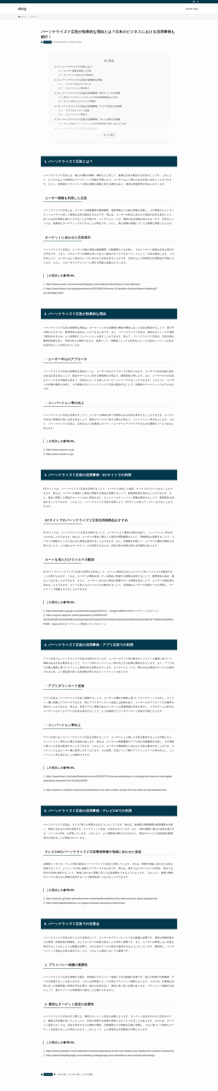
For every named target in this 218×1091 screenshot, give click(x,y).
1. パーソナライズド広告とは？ (75, 66)
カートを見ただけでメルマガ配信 (80, 101)
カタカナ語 (61, 1074)
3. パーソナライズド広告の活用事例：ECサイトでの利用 (89, 93)
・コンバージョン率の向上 (76, 88)
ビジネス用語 (87, 1074)
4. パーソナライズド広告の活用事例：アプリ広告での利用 (90, 106)
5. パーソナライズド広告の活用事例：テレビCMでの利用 (89, 119)
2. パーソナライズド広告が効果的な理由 (80, 80)
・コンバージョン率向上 (75, 114)
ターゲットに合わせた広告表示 (78, 75)
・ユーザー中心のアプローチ (77, 84)
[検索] (198, 1)
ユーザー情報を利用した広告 (77, 71)
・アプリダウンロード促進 (76, 110)
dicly (22, 9)
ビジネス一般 (73, 1074)
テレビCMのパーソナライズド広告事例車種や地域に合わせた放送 (95, 123)
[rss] (194, 1)
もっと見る (109, 135)
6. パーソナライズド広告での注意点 (77, 128)
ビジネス (47, 42)
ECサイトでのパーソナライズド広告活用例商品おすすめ (91, 97)
